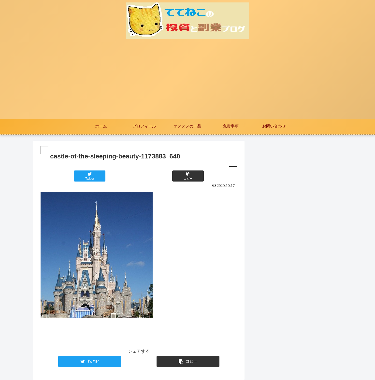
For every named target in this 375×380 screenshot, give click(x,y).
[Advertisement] (187, 82)
